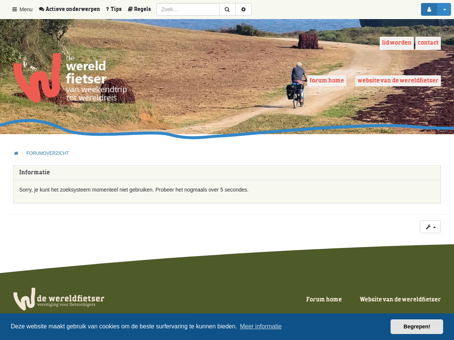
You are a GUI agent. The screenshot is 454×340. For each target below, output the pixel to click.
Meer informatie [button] (260, 326)
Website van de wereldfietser (398, 81)
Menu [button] (22, 9)
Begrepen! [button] (417, 327)
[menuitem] (72, 9)
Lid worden (397, 43)
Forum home (327, 81)
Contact (428, 43)
